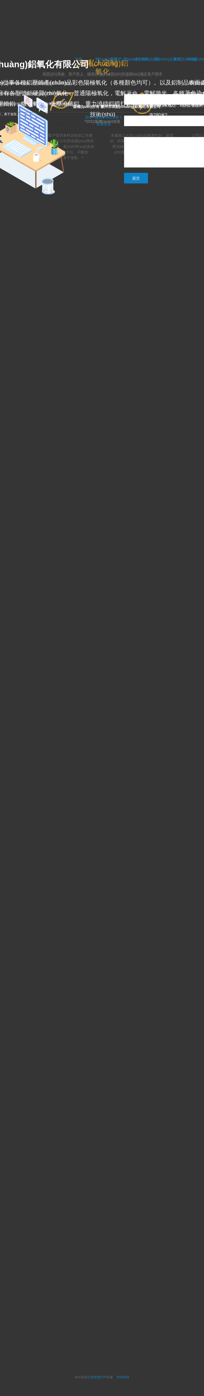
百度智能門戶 (97, 1377)
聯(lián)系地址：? (165, 105)
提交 (136, 178)
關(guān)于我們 (136, 59)
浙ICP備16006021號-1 (103, 117)
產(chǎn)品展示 (167, 59)
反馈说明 (131, 134)
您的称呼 (131, 91)
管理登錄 (123, 1377)
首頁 (113, 59)
